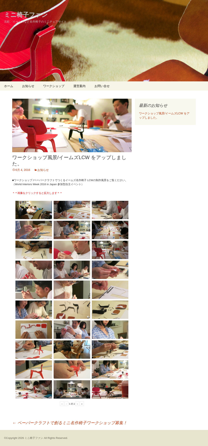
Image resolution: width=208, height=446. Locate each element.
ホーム (8, 86)
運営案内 (79, 86)
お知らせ (28, 86)
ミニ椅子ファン (34, 437)
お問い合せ (102, 86)
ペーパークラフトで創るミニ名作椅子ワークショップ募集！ (69, 423)
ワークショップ (53, 86)
